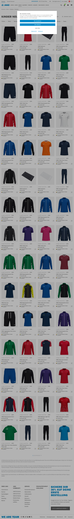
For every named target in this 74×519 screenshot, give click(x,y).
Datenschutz (34, 31)
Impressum (40, 31)
